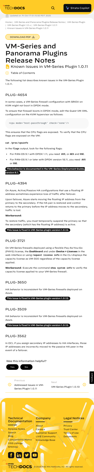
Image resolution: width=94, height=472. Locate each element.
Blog (10, 436)
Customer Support (46, 433)
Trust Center (70, 429)
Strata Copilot (77, 8)
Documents (70, 436)
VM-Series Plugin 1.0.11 (45, 25)
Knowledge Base (45, 440)
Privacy (67, 425)
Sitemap (13, 446)
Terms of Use (71, 433)
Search (12, 432)
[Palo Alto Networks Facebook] (11, 457)
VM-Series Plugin (76, 22)
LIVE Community (46, 436)
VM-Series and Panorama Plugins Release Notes (39, 22)
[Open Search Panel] (54, 8)
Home (8, 22)
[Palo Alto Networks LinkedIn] (19, 457)
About (39, 425)
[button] (92, 377)
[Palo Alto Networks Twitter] (27, 457)
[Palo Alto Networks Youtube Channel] (35, 457)
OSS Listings (15, 443)
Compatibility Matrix (20, 439)
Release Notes (16, 429)
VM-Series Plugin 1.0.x (19, 25)
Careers (40, 429)
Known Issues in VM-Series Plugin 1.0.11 (28, 28)
